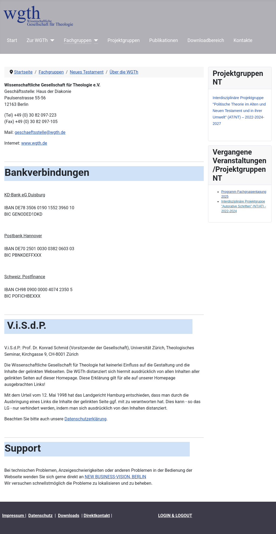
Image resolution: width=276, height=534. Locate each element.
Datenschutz (40, 515)
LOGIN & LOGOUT (175, 515)
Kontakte (243, 40)
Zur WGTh (37, 40)
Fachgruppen (77, 40)
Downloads (68, 515)
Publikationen (163, 40)
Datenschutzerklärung (85, 418)
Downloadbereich (206, 40)
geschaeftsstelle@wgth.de (40, 132)
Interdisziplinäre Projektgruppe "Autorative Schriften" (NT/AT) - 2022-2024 (243, 206)
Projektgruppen (124, 40)
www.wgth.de (34, 143)
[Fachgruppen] (94, 40)
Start (12, 40)
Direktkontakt (97, 515)
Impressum (13, 515)
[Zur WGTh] (51, 40)
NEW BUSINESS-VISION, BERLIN (115, 476)
